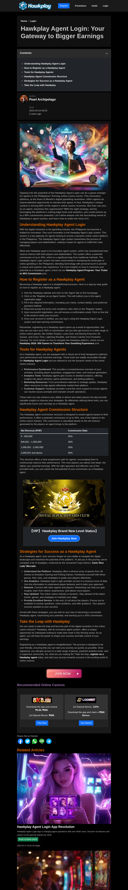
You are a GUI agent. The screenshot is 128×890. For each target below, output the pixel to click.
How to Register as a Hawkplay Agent (44, 68)
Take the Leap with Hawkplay (40, 85)
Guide (94, 6)
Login (105, 6)
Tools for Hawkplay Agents (38, 72)
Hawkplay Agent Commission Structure (45, 76)
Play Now (41, 723)
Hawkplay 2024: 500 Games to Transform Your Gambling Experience (57, 343)
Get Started (86, 723)
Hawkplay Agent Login (35, 360)
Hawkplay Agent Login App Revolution (46, 827)
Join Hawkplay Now (64, 538)
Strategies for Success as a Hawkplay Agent (48, 81)
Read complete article (28, 839)
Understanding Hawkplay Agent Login (44, 63)
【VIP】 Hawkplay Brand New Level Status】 (64, 531)
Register (64, 6)
